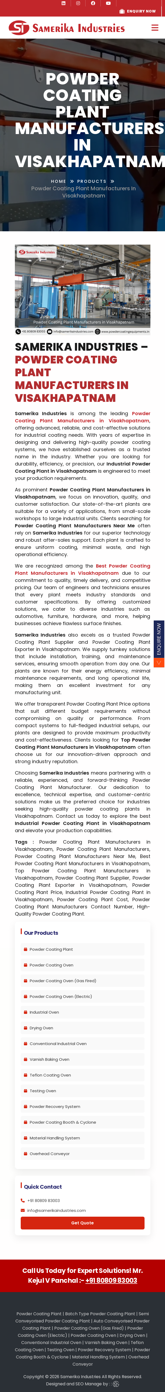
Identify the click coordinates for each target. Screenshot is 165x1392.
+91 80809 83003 (111, 1280)
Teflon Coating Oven (47, 1075)
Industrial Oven (41, 1012)
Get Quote (82, 1223)
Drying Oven (38, 1028)
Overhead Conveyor (47, 1153)
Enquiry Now (141, 11)
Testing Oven (40, 1091)
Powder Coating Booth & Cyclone (60, 1122)
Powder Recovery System (52, 1106)
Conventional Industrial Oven (55, 1043)
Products (92, 181)
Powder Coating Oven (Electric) (58, 996)
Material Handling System (52, 1138)
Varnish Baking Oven (46, 1059)
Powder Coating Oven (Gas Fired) (60, 981)
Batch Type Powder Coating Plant (100, 1314)
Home (58, 181)
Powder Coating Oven (48, 965)
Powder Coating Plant (48, 949)
